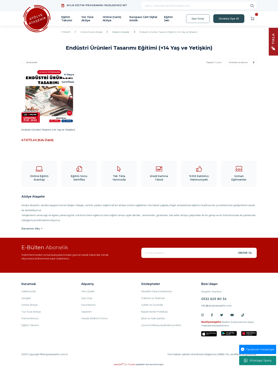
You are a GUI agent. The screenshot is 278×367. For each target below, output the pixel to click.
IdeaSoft (119, 364)
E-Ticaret (130, 364)
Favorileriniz (88, 304)
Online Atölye (29, 304)
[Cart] (252, 18)
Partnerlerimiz (29, 318)
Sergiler (26, 298)
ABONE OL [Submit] (245, 252)
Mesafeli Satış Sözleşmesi (156, 291)
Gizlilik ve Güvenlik (152, 304)
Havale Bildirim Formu (94, 318)
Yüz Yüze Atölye (31, 311)
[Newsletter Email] (199, 253)
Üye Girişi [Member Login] (198, 18)
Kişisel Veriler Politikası (154, 311)
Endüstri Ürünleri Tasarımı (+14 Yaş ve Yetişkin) (48, 129)
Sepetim (86, 311)
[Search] (199, 5)
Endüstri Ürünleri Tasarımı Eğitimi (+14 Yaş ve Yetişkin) (170, 32)
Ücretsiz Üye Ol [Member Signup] (229, 18)
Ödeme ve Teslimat (153, 298)
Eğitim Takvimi (30, 325)
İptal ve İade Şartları (153, 318)
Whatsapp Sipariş (258, 360)
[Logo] (37, 18)
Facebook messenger (257, 349)
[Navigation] (273, 41)
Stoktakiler (32, 62)
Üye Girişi (86, 298)
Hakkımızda (28, 291)
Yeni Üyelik (87, 291)
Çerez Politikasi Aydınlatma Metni (161, 325)
